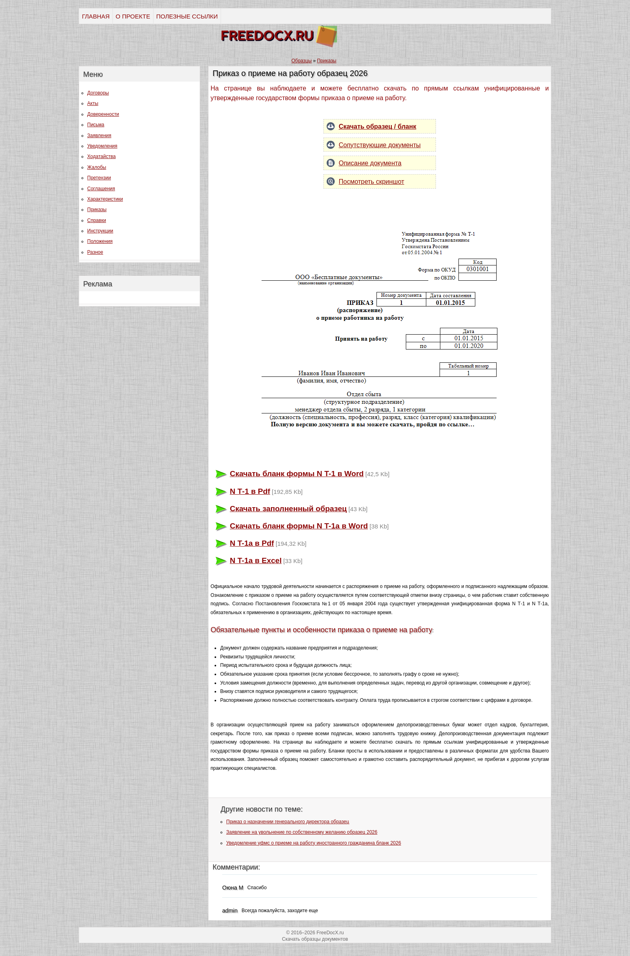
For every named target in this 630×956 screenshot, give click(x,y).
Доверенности (103, 114)
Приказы (96, 209)
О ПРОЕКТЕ (133, 16)
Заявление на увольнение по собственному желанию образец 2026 (301, 832)
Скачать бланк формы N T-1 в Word (297, 473)
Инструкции (100, 231)
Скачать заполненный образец (288, 508)
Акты (92, 103)
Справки (96, 220)
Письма (95, 124)
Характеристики (105, 199)
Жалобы (96, 167)
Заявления (99, 135)
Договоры (98, 93)
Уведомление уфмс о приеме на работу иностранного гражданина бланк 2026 (313, 843)
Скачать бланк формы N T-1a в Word (299, 526)
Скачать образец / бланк (377, 126)
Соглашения (101, 188)
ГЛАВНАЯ (96, 16)
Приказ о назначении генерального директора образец (287, 821)
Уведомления (102, 146)
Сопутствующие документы (380, 145)
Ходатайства (101, 156)
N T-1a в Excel (256, 560)
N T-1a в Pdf (252, 543)
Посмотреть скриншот (371, 181)
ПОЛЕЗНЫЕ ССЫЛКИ (187, 16)
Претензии (99, 178)
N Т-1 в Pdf (250, 491)
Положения (99, 241)
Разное (95, 252)
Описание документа (370, 163)
